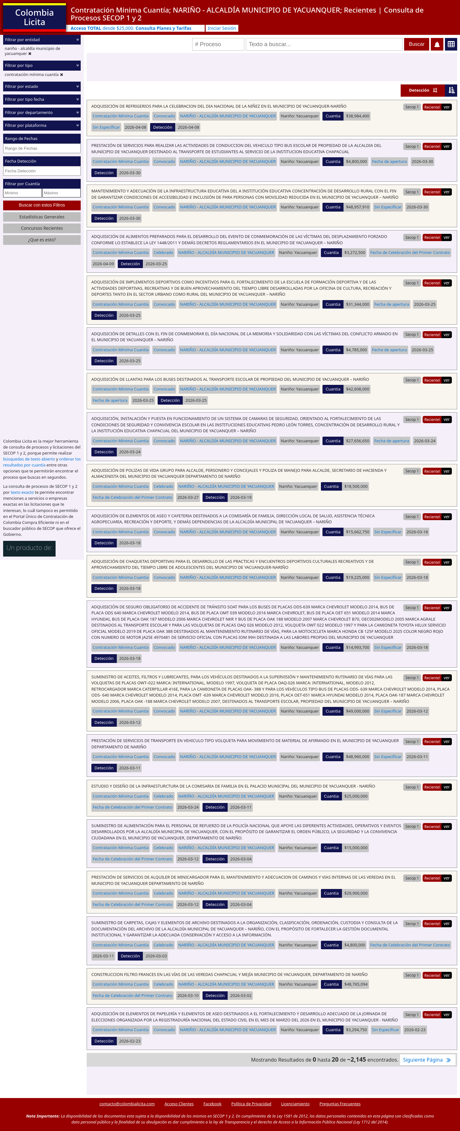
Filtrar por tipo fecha (24, 99)
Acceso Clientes (179, 1104)
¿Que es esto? (42, 240)
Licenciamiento (295, 1104)
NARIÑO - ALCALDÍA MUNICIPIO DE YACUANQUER (228, 116)
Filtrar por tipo (19, 65)
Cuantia (333, 116)
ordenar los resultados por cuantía (42, 462)
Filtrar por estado (21, 86)
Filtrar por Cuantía (22, 183)
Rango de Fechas (21, 138)
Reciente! (432, 107)
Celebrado (163, 252)
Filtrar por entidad (22, 39)
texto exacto (22, 492)
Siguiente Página (427, 1060)
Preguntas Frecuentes (339, 1104)
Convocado (164, 116)
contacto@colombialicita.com (127, 1104)
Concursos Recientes (42, 228)
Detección (419, 90)
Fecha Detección (20, 161)
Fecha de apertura (389, 161)
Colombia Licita (34, 17)
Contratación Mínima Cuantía (121, 116)
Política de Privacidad (251, 1104)
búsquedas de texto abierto (29, 459)
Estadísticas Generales (42, 217)
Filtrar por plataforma (25, 125)
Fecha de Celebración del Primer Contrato (410, 252)
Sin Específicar (106, 127)
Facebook (212, 1104)
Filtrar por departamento (29, 112)
